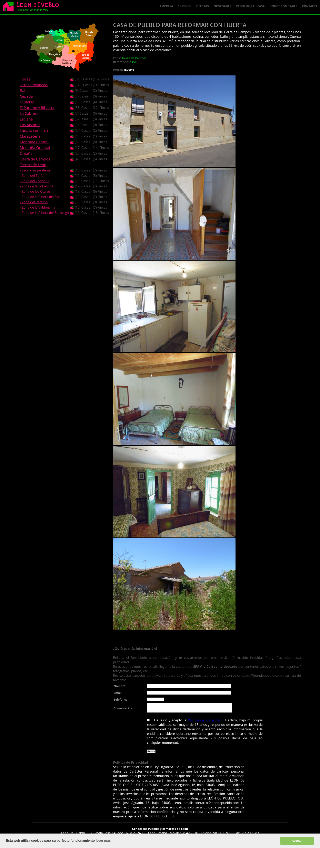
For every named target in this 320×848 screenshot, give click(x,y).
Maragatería (30, 136)
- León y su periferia (35, 170)
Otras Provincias (34, 84)
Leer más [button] (103, 840)
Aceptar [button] (297, 840)
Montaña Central (34, 141)
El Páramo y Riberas (37, 107)
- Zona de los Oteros (35, 191)
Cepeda (26, 96)
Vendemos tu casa (250, 6)
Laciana (26, 119)
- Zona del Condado (35, 181)
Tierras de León (33, 164)
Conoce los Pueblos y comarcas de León (160, 831)
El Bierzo (27, 102)
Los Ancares (30, 124)
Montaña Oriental (35, 147)
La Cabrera (29, 113)
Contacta (310, 6)
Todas (25, 79)
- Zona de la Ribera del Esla (40, 197)
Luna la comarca (34, 130)
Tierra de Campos (35, 159)
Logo (32, 7)
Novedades (222, 6)
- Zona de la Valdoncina (37, 207)
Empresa (166, 6)
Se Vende (184, 6)
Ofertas (202, 6)
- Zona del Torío (32, 175)
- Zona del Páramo (34, 202)
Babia (24, 90)
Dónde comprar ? (283, 6)
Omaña (26, 153)
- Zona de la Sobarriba (36, 186)
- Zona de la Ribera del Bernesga (44, 212)
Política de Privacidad (205, 722)
